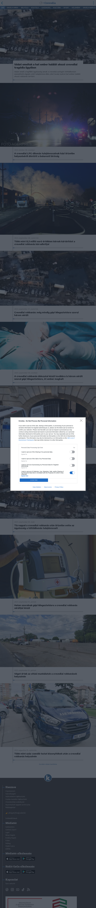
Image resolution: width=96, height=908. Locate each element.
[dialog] (48, 454)
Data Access (48, 487)
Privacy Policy (59, 487)
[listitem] (48, 448)
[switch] (72, 452)
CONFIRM (34, 480)
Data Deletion (37, 487)
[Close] (82, 421)
